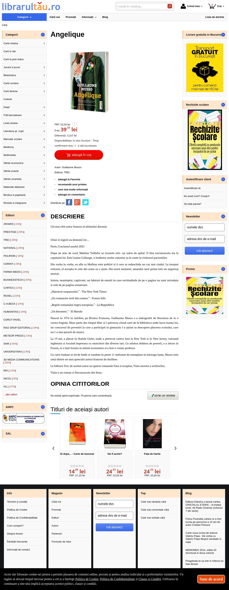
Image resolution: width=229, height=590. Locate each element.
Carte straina (11, 43)
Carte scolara (11, 83)
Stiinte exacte (11, 171)
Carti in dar (10, 51)
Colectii (8, 99)
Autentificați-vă (192, 188)
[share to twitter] (85, 202)
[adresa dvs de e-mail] (205, 239)
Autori (55, 525)
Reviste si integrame (15, 202)
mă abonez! (205, 250)
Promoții (56, 509)
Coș (215, 6)
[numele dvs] (205, 227)
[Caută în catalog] (170, 6)
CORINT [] (12, 263)
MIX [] (10, 370)
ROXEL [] (12, 295)
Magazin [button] (57, 493)
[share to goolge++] (77, 202)
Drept (7, 107)
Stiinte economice (14, 163)
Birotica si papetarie (15, 194)
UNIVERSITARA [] (17, 351)
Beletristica (10, 75)
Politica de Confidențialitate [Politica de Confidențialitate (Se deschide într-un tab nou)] (117, 579)
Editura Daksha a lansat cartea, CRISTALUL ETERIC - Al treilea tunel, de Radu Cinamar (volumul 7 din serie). (204, 506)
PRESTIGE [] (14, 231)
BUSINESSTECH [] (17, 279)
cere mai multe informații (73, 189)
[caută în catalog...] (140, 6)
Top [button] (143, 493)
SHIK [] (11, 343)
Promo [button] (190, 269)
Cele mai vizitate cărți (153, 517)
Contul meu (190, 6)
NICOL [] (11, 378)
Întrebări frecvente (17, 541)
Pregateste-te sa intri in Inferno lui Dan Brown (204, 562)
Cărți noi (56, 501)
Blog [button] (188, 493)
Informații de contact (18, 549)
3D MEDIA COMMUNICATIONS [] (21, 361)
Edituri (55, 517)
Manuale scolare (13, 139)
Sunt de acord (211, 579)
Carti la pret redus (14, 59)
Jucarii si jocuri (12, 67)
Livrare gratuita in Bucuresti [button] (204, 34)
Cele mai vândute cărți (153, 501)
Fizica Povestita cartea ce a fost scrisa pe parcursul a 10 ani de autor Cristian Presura (203, 521)
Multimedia (10, 155)
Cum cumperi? (15, 525)
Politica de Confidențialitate (22, 517)
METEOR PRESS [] (18, 335)
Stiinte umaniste (13, 179)
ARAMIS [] (12, 223)
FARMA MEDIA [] (16, 271)
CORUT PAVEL (12, 319)
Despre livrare (15, 533)
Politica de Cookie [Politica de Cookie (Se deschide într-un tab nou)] (86, 579)
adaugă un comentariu (71, 194)
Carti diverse (11, 91)
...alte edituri (10, 394)
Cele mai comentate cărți (155, 509)
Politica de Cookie (17, 509)
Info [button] (9, 493)
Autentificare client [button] (198, 179)
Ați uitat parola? (192, 203)
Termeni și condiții (17, 501)
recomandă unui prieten (72, 184)
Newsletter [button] (193, 216)
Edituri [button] (10, 215)
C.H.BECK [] (14, 303)
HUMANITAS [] (15, 311)
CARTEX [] (13, 287)
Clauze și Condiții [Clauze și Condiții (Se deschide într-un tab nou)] (150, 579)
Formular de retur (61, 541)
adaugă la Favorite (69, 179)
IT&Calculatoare (13, 115)
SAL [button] (8, 433)
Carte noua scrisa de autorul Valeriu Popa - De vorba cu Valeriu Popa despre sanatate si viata (203, 537)
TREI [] (10, 239)
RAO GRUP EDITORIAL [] (21, 327)
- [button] (43, 35)
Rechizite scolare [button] (197, 104)
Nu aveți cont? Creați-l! (197, 196)
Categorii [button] (12, 34)
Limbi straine (11, 123)
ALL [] (10, 386)
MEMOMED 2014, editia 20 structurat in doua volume (201, 552)
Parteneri (57, 533)
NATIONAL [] (14, 247)
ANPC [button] (10, 407)
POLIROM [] (13, 255)
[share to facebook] (69, 202)
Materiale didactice (14, 187)
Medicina (9, 147)
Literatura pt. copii (14, 131)
